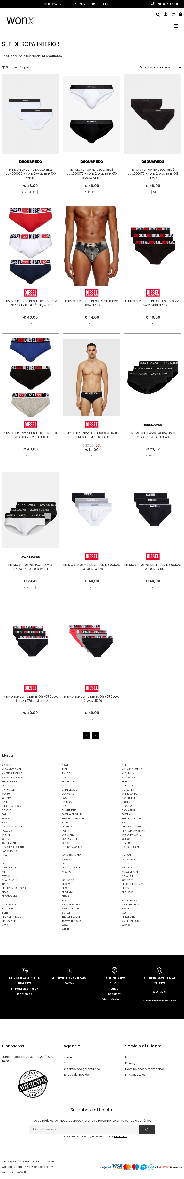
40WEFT (66, 765)
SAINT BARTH (9, 904)
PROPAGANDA (9, 896)
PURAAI (66, 896)
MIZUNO (66, 871)
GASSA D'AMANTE (131, 834)
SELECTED (7, 908)
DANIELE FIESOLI (130, 798)
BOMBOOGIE (69, 781)
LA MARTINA (128, 859)
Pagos (129, 1057)
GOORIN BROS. (70, 839)
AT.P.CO (66, 777)
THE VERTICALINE (71, 916)
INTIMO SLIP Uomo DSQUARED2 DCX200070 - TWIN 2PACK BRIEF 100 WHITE (31, 173)
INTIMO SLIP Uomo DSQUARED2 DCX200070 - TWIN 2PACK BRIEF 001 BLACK (153, 173)
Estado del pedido (76, 1075)
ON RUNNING (69, 880)
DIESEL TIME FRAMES (13, 806)
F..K (123, 822)
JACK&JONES (9, 851)
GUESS (65, 843)
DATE (4, 802)
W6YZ (65, 925)
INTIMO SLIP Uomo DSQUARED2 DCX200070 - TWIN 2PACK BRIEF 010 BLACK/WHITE (92, 173)
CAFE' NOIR (128, 785)
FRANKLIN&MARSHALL (133, 830)
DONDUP (6, 810)
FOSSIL (65, 830)
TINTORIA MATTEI (11, 921)
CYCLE (65, 798)
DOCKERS (127, 806)
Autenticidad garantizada (82, 1069)
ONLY (5, 884)
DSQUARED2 (128, 810)
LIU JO (125, 863)
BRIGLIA (126, 781)
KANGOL (126, 855)
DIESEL (65, 806)
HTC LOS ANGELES (72, 847)
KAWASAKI (67, 859)
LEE (4, 863)
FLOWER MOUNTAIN (133, 826)
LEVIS (65, 863)
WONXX (126, 925)
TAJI (124, 912)
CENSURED (128, 789)
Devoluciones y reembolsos (145, 1069)
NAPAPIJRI (127, 875)
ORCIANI (66, 884)
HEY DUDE (127, 843)
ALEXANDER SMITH (12, 769)
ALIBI (64, 769)
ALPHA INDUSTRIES (132, 769)
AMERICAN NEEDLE (12, 773)
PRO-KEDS (127, 892)
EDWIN (5, 818)
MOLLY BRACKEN (131, 871)
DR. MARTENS (69, 810)
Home (68, 1057)
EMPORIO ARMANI (131, 818)
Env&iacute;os (135, 1075)
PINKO (125, 888)
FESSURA (67, 826)
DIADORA (67, 802)
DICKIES (126, 802)
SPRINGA (127, 908)
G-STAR (6, 834)
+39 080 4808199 (167, 4)
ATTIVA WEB (18, 1172)
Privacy (130, 1063)
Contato (70, 1063)
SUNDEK (66, 912)
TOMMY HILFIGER (71, 921)
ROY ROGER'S (129, 900)
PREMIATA (67, 892)
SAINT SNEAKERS (71, 904)
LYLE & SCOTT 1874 (72, 867)
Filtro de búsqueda (17, 67)
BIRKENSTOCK (9, 781)
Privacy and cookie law (39, 1167)
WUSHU (66, 929)
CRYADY (6, 798)
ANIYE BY (67, 773)
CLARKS (6, 793)
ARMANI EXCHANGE (13, 777)
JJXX (4, 855)
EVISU (5, 822)
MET (4, 871)
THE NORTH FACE (11, 916)
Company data (12, 1167)
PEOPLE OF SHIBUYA (132, 884)
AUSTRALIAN (128, 777)
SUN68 (6, 912)
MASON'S (127, 867)
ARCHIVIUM (128, 773)
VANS (5, 925)
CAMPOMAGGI (70, 789)
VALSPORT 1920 (130, 921)
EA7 (4, 814)
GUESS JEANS (9, 843)
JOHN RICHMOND (71, 855)
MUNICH (6, 875)
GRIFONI (126, 839)
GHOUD (6, 839)
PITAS (5, 892)
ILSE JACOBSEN (130, 847)
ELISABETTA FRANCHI (73, 818)
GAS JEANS (68, 834)
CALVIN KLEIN (9, 789)
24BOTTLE (7, 765)
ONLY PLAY (128, 880)
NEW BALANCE (10, 880)
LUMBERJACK (9, 867)
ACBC (125, 765)
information (120, 1136)
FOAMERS (7, 830)
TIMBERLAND (128, 916)
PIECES (65, 888)
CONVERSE (68, 793)
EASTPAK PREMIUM (72, 814)
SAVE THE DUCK (130, 904)
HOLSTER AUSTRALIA (13, 847)
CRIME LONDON (130, 793)
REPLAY (66, 900)
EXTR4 (65, 822)
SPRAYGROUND (70, 908)
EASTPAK (126, 814)
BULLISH (6, 785)
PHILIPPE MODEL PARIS (14, 888)
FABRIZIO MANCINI (12, 826)
